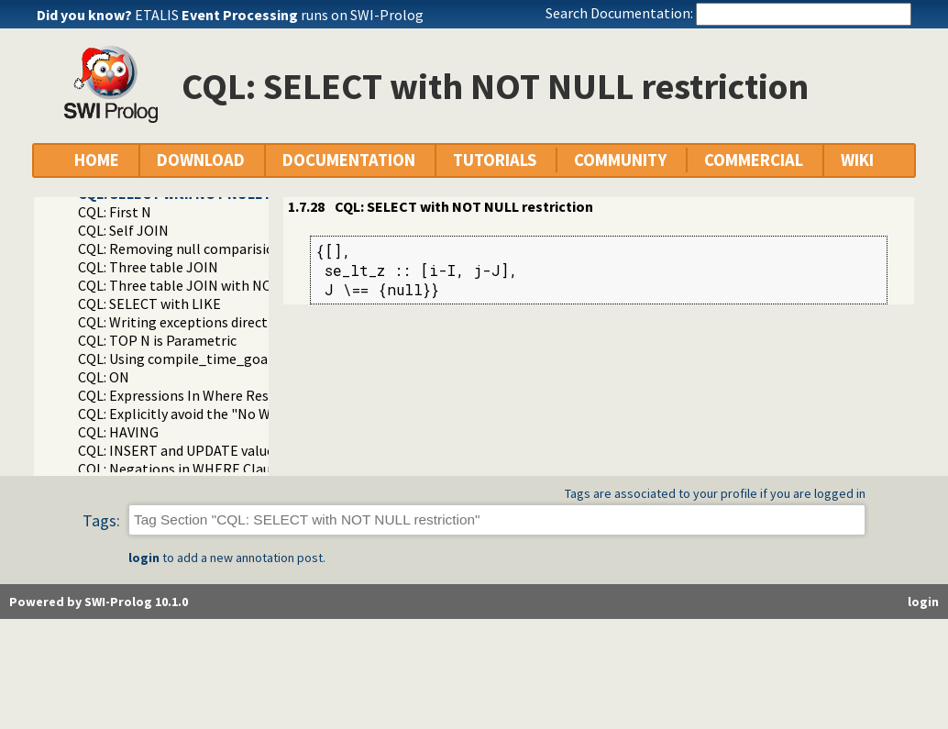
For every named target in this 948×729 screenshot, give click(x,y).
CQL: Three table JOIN (148, 267)
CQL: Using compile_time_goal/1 (181, 358)
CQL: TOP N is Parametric (157, 340)
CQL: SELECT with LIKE (149, 303)
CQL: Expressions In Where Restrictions (201, 395)
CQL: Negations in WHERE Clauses (184, 468)
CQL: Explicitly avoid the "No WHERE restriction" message (260, 413)
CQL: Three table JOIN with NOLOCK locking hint (232, 285)
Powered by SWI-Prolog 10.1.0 (98, 601)
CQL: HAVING (118, 432)
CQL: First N (114, 212)
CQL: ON (103, 377)
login (144, 557)
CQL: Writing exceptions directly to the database (229, 322)
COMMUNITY (620, 160)
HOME (96, 160)
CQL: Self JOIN (123, 230)
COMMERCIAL (753, 160)
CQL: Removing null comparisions (183, 248)
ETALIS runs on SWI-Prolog (279, 15)
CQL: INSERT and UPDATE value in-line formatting (235, 450)
